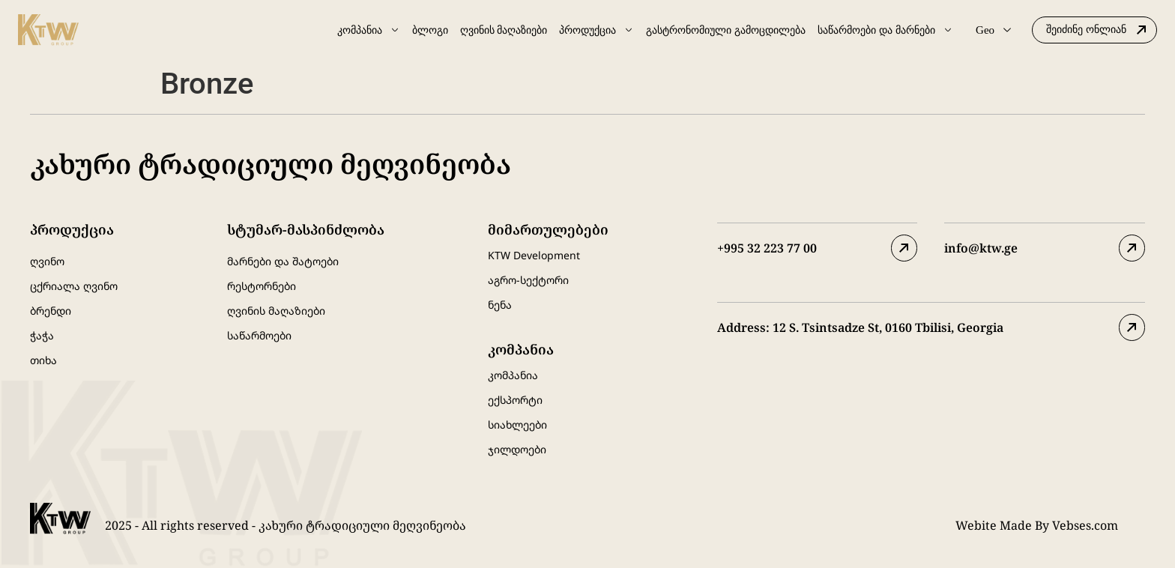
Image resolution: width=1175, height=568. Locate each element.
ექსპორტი (515, 400)
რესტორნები (261, 286)
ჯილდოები (517, 449)
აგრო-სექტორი (528, 280)
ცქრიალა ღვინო (74, 286)
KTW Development (534, 255)
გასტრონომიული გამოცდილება (726, 30)
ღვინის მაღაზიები (504, 30)
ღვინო (47, 261)
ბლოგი (430, 30)
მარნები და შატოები (283, 261)
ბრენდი (50, 310)
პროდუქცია (596, 30)
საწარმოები (259, 335)
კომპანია (368, 30)
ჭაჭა (42, 335)
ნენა (500, 304)
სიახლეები (517, 424)
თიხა (43, 360)
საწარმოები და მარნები (885, 30)
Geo (993, 30)
